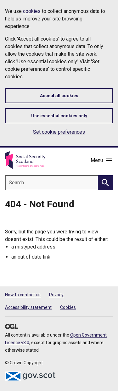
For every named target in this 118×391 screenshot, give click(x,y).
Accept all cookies (59, 95)
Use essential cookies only (59, 115)
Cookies (68, 307)
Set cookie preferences (59, 132)
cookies (32, 11)
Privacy (56, 294)
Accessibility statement (28, 307)
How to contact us (23, 294)
